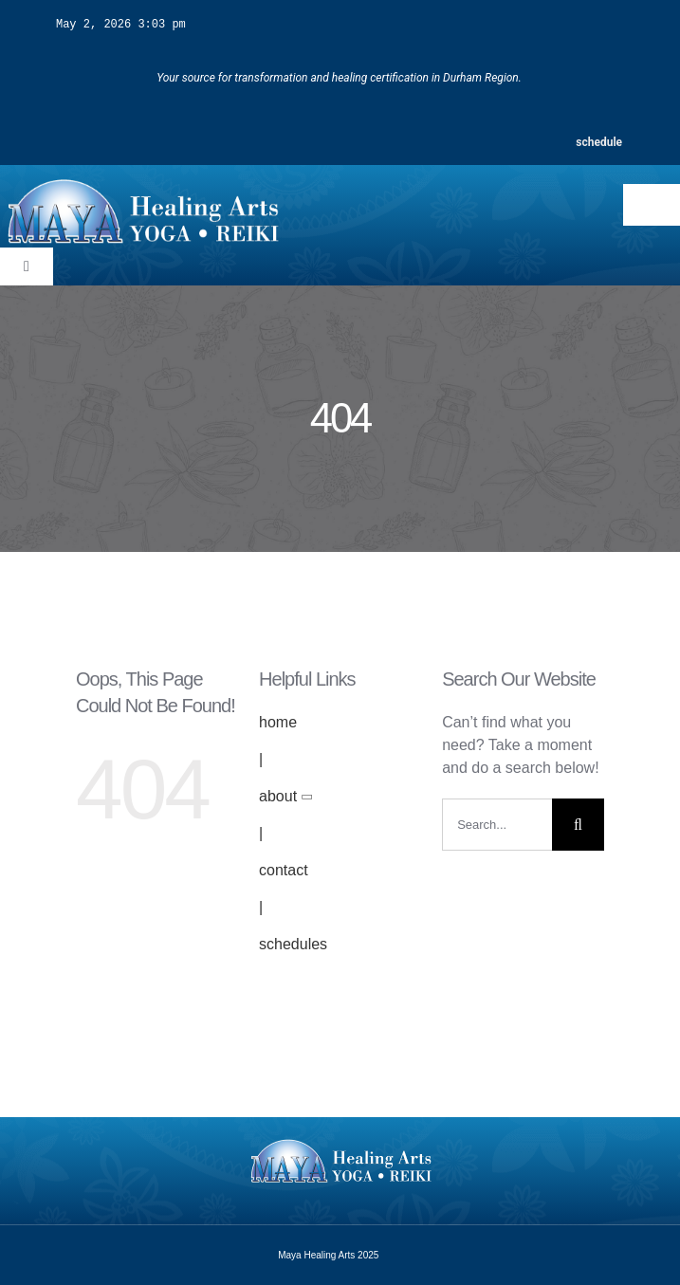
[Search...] (497, 824)
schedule (599, 141)
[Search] (578, 824)
